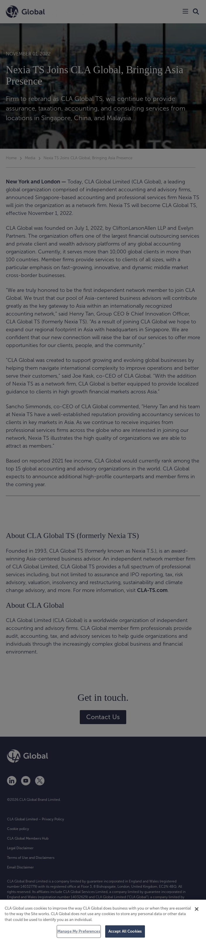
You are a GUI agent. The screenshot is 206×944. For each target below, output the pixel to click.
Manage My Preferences (78, 931)
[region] (103, 922)
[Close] (196, 909)
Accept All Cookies (125, 931)
